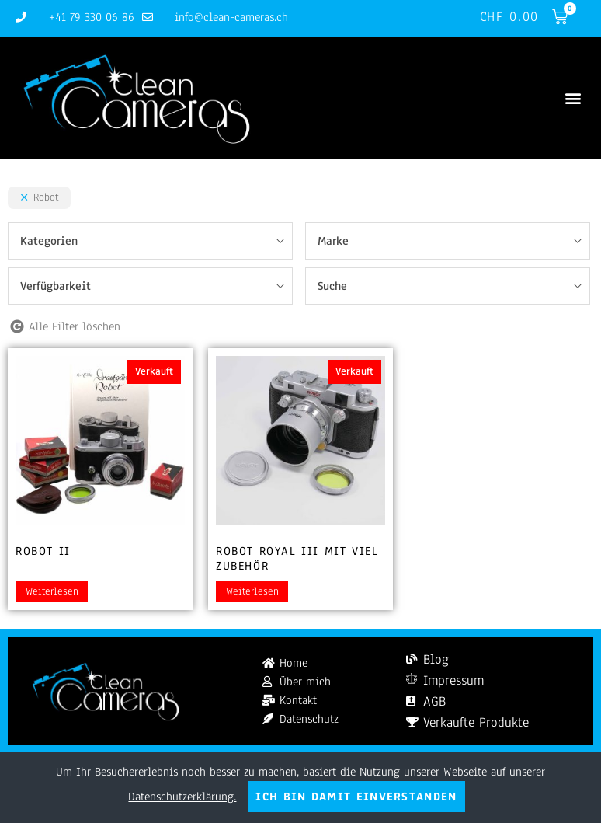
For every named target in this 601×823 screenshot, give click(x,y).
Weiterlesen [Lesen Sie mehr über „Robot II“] (52, 592)
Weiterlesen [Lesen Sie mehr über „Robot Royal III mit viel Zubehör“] (252, 592)
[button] (572, 98)
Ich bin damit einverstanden (356, 796)
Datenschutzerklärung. (182, 796)
